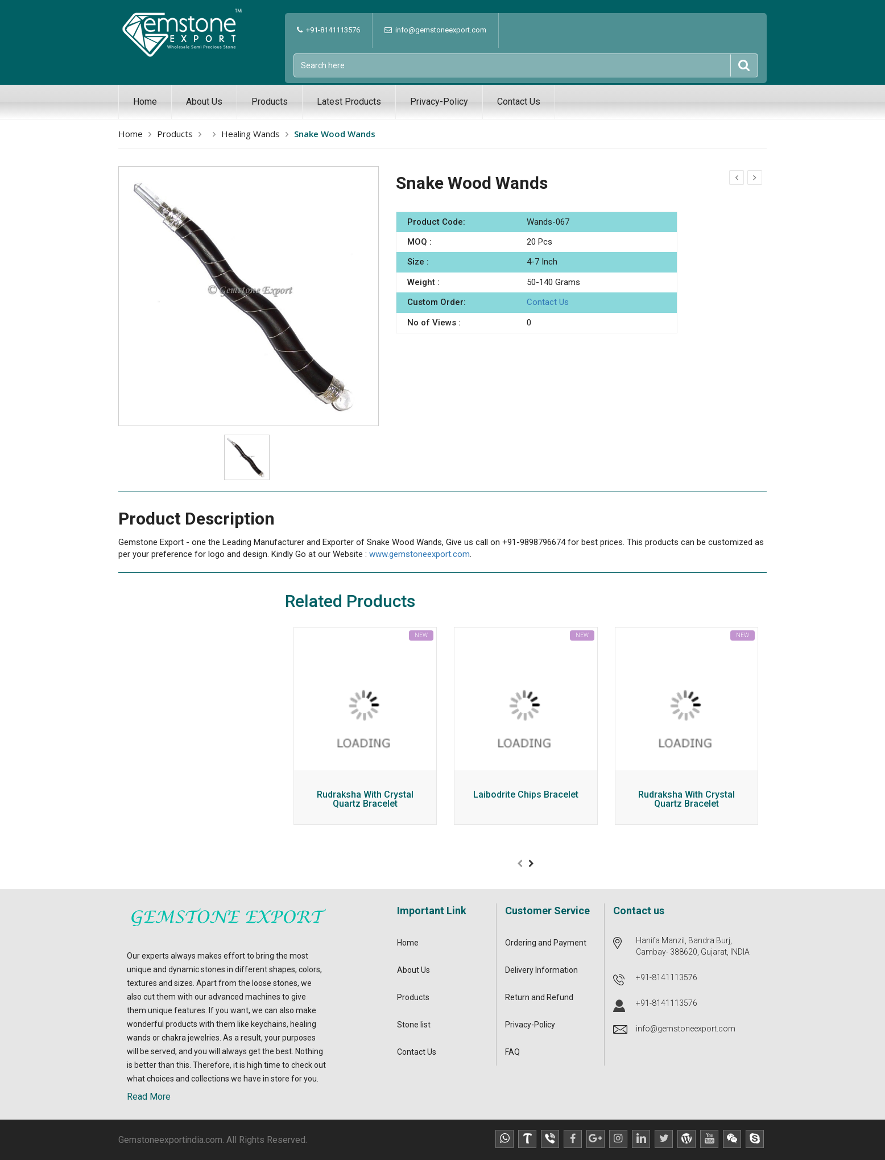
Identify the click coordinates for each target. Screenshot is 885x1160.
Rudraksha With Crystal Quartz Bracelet (365, 799)
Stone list (414, 1024)
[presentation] (520, 863)
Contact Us (518, 101)
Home (145, 101)
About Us (204, 101)
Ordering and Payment (545, 942)
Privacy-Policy (439, 101)
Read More (149, 1096)
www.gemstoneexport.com (419, 554)
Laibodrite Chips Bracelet (525, 795)
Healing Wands (250, 133)
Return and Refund (539, 997)
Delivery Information (541, 970)
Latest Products (349, 101)
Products (269, 101)
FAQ (512, 1051)
